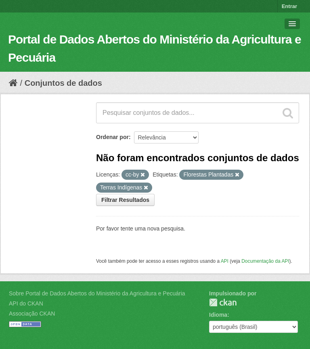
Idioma (218, 315)
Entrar (289, 6)
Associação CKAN (32, 313)
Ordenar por (112, 137)
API (224, 261)
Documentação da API (265, 261)
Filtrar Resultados (125, 200)
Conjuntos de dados (63, 83)
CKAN (223, 302)
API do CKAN (26, 303)
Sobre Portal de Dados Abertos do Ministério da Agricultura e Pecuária (97, 293)
